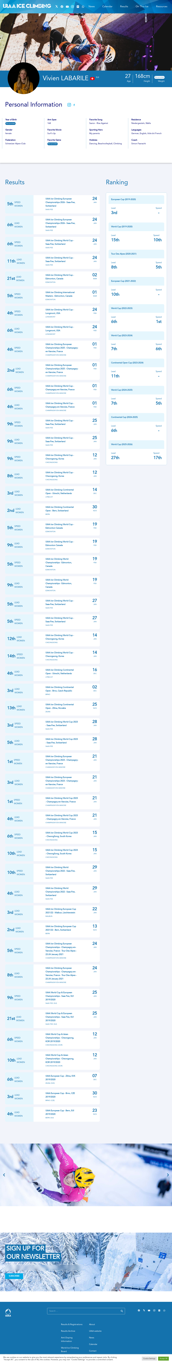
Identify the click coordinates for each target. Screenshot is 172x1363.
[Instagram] (72, 6)
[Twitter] (56, 6)
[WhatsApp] (83, 6)
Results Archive (68, 1331)
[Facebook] (62, 6)
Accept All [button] (163, 1358)
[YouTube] (67, 6)
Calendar (93, 1344)
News (91, 1338)
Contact (92, 1351)
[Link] (23, 1312)
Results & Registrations (71, 1325)
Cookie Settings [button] (149, 1358)
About (92, 1325)
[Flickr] (78, 6)
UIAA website (95, 1331)
